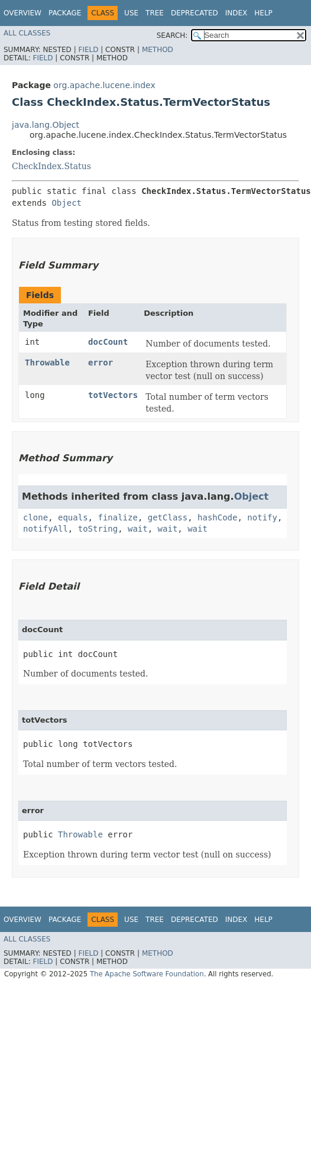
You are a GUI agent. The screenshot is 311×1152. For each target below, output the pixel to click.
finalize (117, 517)
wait (138, 528)
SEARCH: (172, 35)
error (100, 362)
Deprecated (194, 13)
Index (236, 13)
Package (64, 13)
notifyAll (45, 528)
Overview (22, 13)
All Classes (27, 33)
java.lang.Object (45, 125)
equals (73, 517)
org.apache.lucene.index (104, 85)
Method (157, 50)
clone (35, 517)
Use (131, 13)
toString (98, 528)
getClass (167, 517)
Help (263, 13)
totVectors (113, 395)
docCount (108, 342)
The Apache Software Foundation (147, 974)
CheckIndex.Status (51, 166)
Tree (154, 13)
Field (88, 50)
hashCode (217, 517)
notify (262, 517)
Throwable (47, 362)
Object (66, 203)
